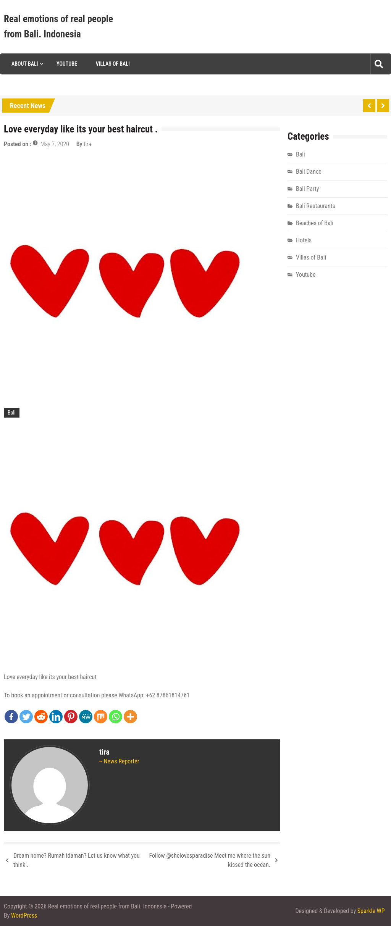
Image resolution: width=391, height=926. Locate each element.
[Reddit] (41, 716)
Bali (12, 413)
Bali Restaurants (315, 206)
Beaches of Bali (314, 223)
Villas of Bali (113, 64)
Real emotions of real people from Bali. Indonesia (58, 26)
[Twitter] (26, 716)
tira (87, 144)
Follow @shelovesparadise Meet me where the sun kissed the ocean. (209, 860)
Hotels (304, 240)
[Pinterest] (71, 716)
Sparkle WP (371, 911)
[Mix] (100, 716)
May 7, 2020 (54, 144)
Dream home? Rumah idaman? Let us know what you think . (76, 860)
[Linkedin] (56, 716)
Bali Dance (309, 171)
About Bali (24, 64)
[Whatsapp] (115, 716)
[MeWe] (85, 716)
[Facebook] (11, 716)
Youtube (67, 64)
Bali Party (307, 188)
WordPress (24, 915)
